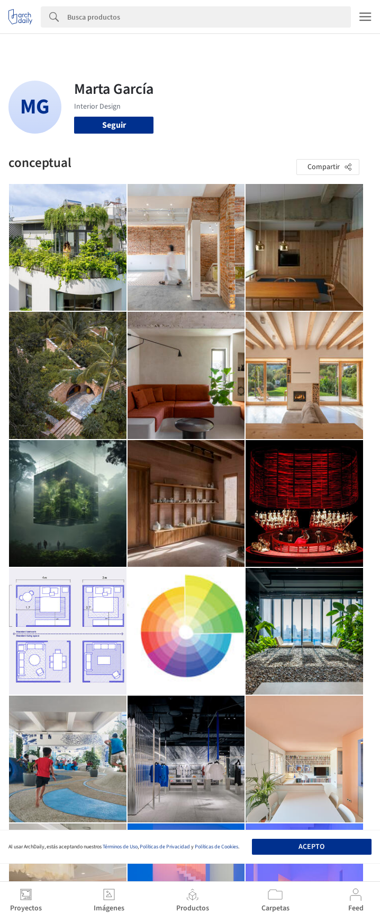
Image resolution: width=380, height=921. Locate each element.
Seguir (114, 125)
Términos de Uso (120, 846)
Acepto (311, 846)
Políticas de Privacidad (165, 846)
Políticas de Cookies (216, 846)
